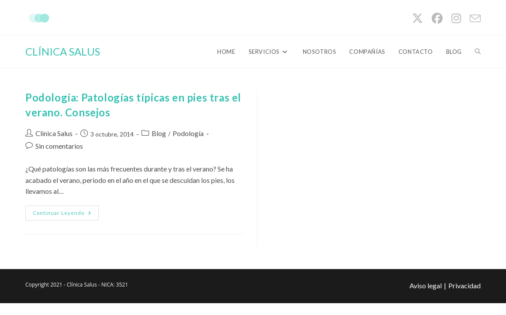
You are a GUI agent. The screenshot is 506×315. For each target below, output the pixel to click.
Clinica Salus (54, 133)
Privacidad (464, 285)
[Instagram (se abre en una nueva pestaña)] (456, 18)
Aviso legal (425, 285)
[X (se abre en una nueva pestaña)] (417, 18)
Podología (188, 133)
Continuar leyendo (66, 214)
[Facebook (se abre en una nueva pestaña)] (437, 18)
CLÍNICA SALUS (62, 51)
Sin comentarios (59, 146)
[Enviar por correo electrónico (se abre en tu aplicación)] (473, 18)
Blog (159, 133)
